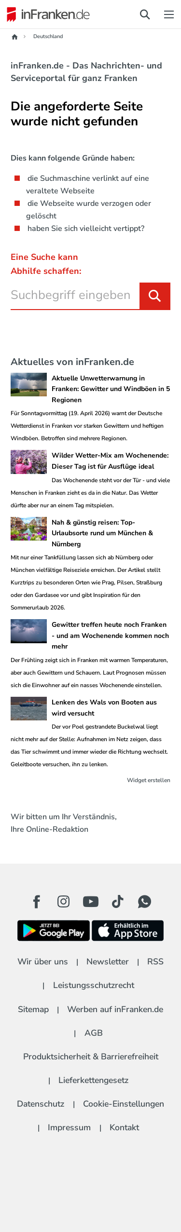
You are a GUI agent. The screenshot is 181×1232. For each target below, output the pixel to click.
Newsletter (107, 961)
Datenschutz (40, 1104)
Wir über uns (42, 961)
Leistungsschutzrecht (93, 985)
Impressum (69, 1127)
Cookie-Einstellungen (123, 1104)
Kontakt (124, 1127)
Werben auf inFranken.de (115, 1009)
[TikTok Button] (117, 901)
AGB (93, 1033)
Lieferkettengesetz (93, 1080)
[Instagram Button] (63, 904)
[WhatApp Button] (144, 901)
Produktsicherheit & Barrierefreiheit (90, 1056)
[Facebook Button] (36, 901)
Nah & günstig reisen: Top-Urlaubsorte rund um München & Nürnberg (102, 533)
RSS (155, 961)
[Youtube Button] (90, 901)
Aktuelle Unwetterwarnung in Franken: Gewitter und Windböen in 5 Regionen (111, 389)
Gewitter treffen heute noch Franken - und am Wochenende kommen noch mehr (110, 635)
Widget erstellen (148, 780)
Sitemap (33, 1009)
